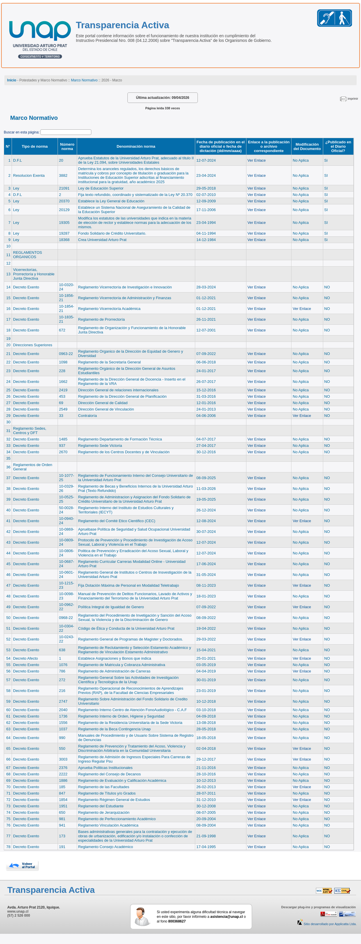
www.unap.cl (18, 911)
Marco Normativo (84, 80)
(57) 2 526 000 (18, 915)
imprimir (353, 98)
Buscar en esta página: (22, 132)
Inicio (11, 80)
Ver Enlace (257, 160)
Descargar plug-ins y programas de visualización (318, 907)
